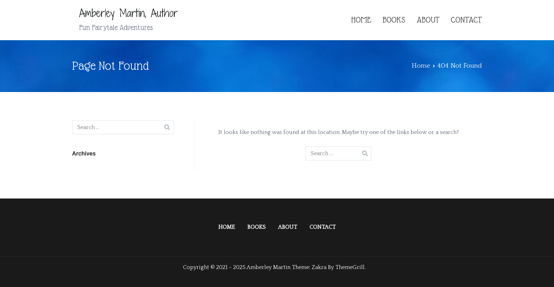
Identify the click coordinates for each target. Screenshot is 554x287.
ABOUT (428, 20)
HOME (361, 20)
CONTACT (466, 20)
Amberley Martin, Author (128, 13)
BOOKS (394, 20)
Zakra (319, 267)
